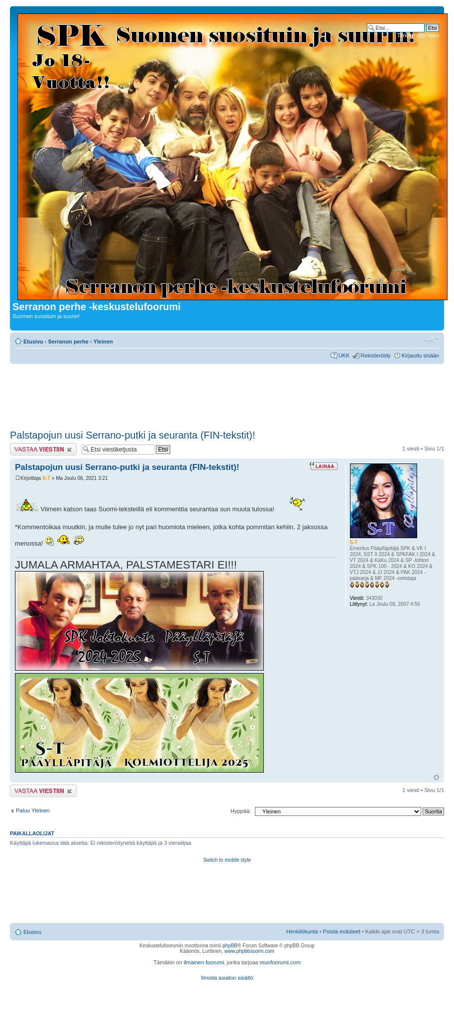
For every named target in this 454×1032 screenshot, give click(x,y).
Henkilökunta (302, 931)
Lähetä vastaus (43, 449)
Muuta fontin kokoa (432, 339)
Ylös (436, 777)
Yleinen (103, 341)
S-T (46, 478)
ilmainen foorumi (204, 962)
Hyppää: (240, 811)
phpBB (230, 945)
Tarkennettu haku (418, 35)
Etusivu (33, 341)
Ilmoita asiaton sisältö (227, 978)
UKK (344, 355)
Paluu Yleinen (33, 810)
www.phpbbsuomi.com (249, 951)
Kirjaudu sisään (420, 355)
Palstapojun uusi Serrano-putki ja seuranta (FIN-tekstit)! (132, 435)
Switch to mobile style (227, 860)
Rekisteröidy (375, 355)
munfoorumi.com (280, 962)
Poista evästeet (341, 931)
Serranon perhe (68, 341)
